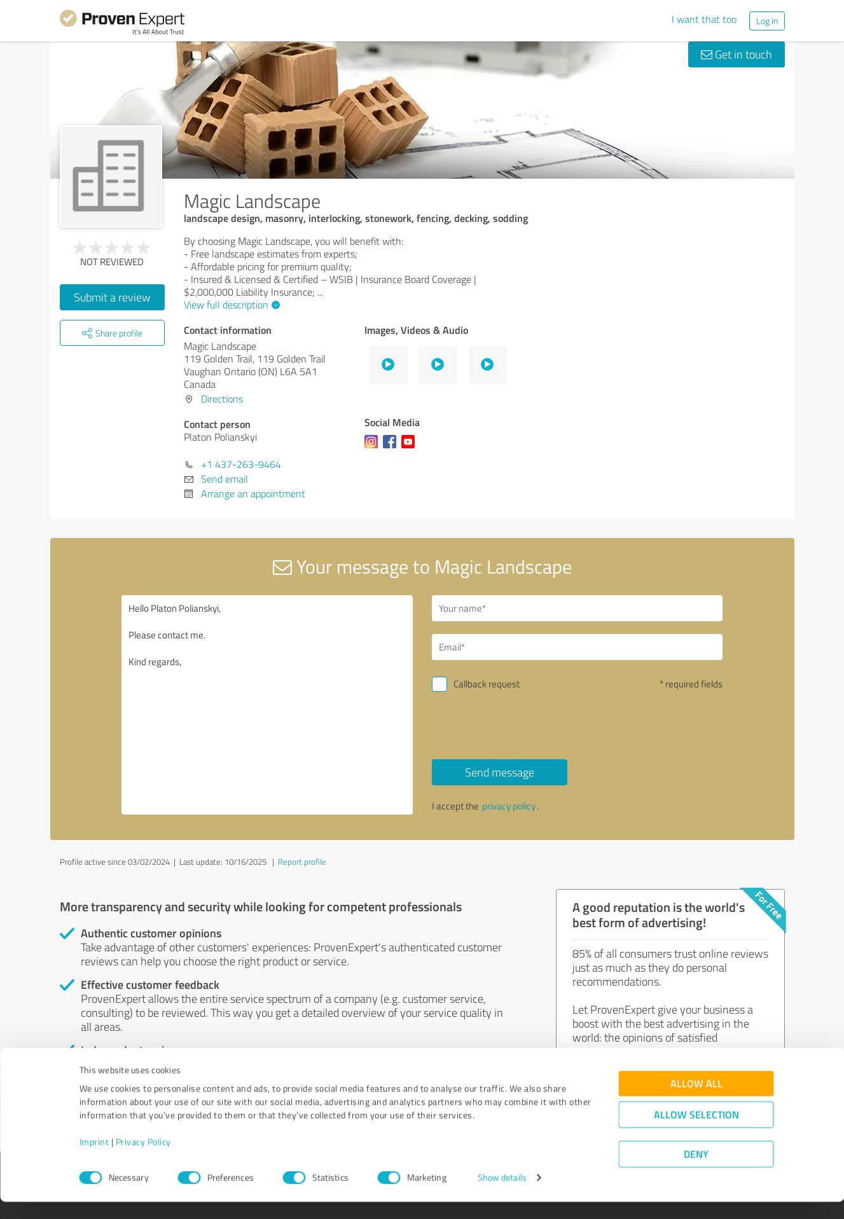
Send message (499, 772)
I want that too (704, 19)
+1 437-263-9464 (241, 464)
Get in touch (736, 54)
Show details (502, 1195)
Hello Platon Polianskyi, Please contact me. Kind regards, (267, 705)
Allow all (696, 1101)
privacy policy (509, 806)
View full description (230, 305)
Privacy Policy (143, 1160)
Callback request (486, 684)
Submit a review (112, 297)
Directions (222, 399)
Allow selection (696, 1132)
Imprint (94, 1160)
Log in (767, 21)
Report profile (302, 861)
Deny (696, 1171)
